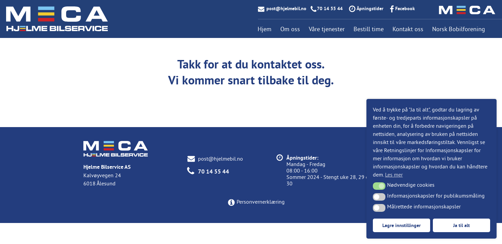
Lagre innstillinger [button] (401, 225)
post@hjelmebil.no (286, 8)
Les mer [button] (394, 174)
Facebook (405, 8)
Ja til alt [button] (461, 225)
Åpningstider (370, 8)
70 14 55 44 (330, 8)
